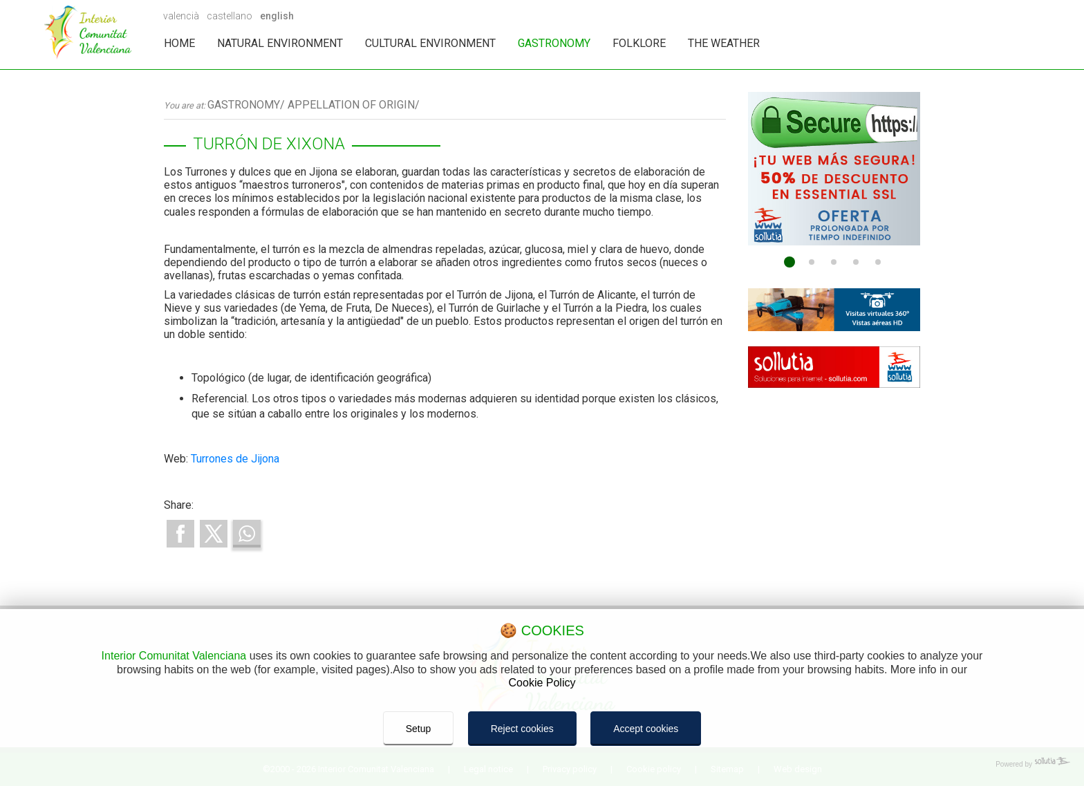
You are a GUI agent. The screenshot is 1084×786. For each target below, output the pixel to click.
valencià (181, 15)
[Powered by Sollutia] (542, 764)
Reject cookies (522, 728)
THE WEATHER (724, 43)
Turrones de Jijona (235, 458)
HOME (179, 43)
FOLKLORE (639, 43)
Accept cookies (645, 728)
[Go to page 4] (856, 262)
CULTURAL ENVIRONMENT (430, 43)
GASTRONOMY (554, 43)
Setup (418, 728)
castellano (229, 15)
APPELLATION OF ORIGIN (351, 104)
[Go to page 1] (789, 262)
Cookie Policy (542, 683)
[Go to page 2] (811, 262)
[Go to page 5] (878, 262)
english (277, 15)
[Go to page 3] (834, 262)
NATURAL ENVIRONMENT (280, 43)
